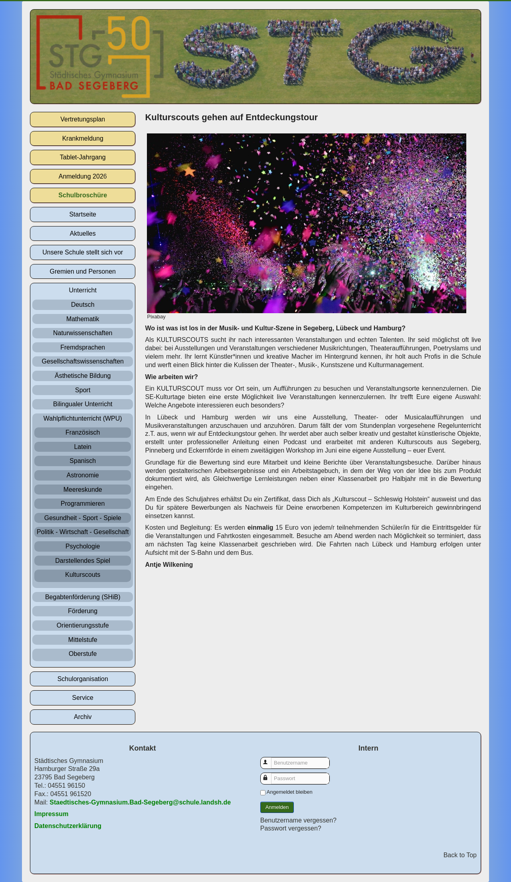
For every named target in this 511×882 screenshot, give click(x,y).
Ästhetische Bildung (83, 375)
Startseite (82, 214)
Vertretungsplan (82, 119)
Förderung (82, 611)
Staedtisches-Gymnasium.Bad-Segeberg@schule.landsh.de (140, 802)
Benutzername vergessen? (298, 820)
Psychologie (82, 546)
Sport (82, 390)
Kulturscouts (82, 574)
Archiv (82, 716)
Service (82, 697)
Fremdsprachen (82, 347)
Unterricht (83, 290)
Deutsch (83, 304)
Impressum (51, 813)
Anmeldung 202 (81, 176)
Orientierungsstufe (83, 625)
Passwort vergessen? (290, 828)
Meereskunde (82, 489)
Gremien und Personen (83, 271)
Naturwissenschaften (83, 333)
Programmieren (83, 503)
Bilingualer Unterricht (83, 404)
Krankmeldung (82, 138)
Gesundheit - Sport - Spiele (82, 517)
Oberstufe (83, 653)
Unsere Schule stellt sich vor (82, 252)
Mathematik (82, 319)
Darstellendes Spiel (82, 560)
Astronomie (83, 475)
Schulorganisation (82, 678)
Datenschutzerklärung (67, 825)
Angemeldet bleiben (290, 792)
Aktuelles (83, 233)
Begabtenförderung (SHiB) (83, 597)
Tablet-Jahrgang (83, 157)
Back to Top (460, 855)
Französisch (82, 432)
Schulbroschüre (82, 195)
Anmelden (277, 807)
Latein (82, 446)
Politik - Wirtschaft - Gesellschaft (83, 531)
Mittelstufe (82, 639)
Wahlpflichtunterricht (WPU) (83, 418)
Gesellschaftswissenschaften (83, 361)
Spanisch (82, 460)
